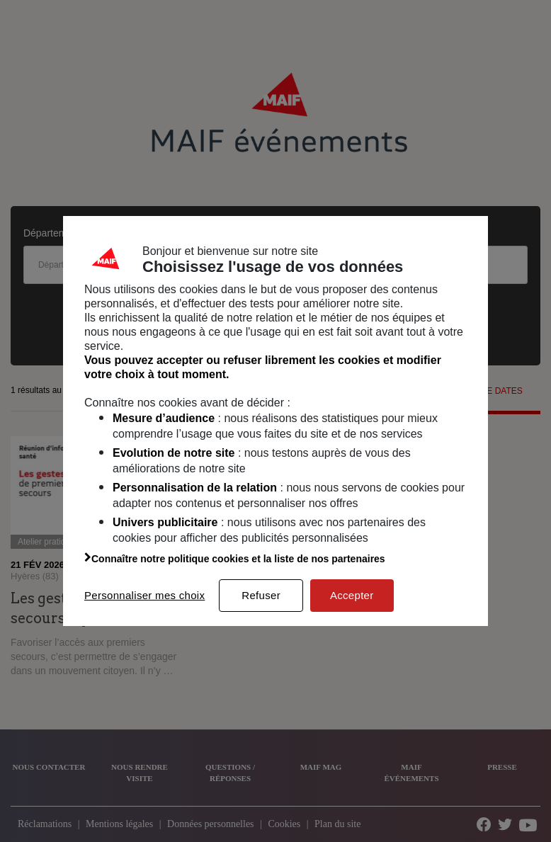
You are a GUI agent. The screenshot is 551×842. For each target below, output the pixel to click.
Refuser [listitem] (261, 595)
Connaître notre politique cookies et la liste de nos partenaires (234, 558)
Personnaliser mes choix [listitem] (144, 595)
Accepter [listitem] (352, 595)
